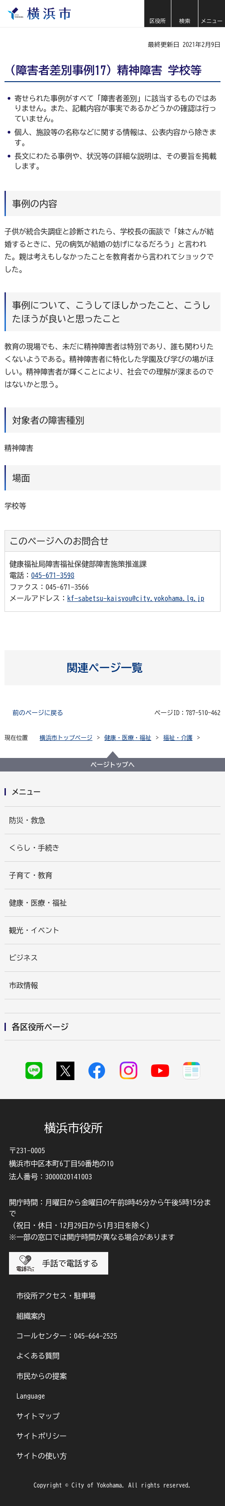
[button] (157, 13)
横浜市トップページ (66, 738)
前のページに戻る (38, 713)
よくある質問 (38, 1355)
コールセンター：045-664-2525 (66, 1336)
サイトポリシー (41, 1436)
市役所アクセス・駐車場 (56, 1295)
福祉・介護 (178, 738)
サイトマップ (38, 1416)
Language (30, 1396)
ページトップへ (113, 765)
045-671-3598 (52, 575)
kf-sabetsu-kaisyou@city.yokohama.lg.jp (135, 598)
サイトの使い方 (41, 1456)
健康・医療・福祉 (128, 738)
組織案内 (30, 1316)
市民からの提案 (41, 1376)
